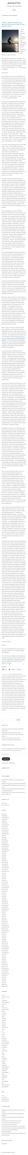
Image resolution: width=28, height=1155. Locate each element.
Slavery (3, 1074)
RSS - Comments (5, 805)
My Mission (11, 681)
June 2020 (4, 855)
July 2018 (4, 892)
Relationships (10, 683)
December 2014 (5, 968)
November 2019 (5, 867)
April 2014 (4, 982)
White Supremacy (6, 1084)
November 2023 (5, 817)
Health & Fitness (15, 679)
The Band (11, 706)
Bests (3, 688)
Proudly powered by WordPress (8, 1152)
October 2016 (5, 928)
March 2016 (4, 941)
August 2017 (4, 910)
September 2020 (5, 849)
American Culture (16, 674)
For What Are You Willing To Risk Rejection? (11, 739)
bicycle (6, 688)
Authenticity (4, 676)
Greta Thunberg (5, 694)
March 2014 (4, 984)
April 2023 (4, 821)
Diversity (4, 1020)
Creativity (24, 676)
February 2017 (5, 921)
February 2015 (5, 964)
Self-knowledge (5, 1072)
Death (3, 1016)
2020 (22, 685)
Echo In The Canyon (17, 690)
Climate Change (5, 1009)
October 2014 (5, 971)
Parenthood (17, 681)
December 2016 (5, 925)
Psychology (4, 683)
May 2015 (4, 959)
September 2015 (5, 952)
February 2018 (5, 901)
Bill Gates (10, 688)
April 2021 (4, 837)
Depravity (4, 1018)
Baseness (4, 1004)
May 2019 (4, 876)
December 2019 (5, 866)
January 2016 (4, 945)
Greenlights (21, 692)
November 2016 (5, 927)
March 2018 (4, 900)
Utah (9, 708)
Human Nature (5, 1043)
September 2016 (5, 930)
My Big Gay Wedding (6, 1131)
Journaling (21, 679)
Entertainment (9, 677)
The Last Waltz (16, 706)
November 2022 (5, 824)
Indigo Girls (19, 694)
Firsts (3, 692)
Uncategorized (5, 1081)
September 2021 (5, 833)
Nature (6, 701)
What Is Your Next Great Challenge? (10, 1129)
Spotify (6, 706)
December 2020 (5, 844)
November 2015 (5, 948)
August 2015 (4, 953)
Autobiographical (11, 676)
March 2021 (4, 839)
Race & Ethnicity (5, 1067)
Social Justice (10, 685)
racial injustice (5, 702)
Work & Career (5, 1086)
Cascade (20, 688)
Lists (3, 1052)
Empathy (4, 1025)
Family (14, 677)
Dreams (3, 677)
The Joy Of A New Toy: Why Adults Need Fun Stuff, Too (14, 1128)
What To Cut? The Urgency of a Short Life (11, 737)
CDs (23, 688)
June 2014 (4, 979)
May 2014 (4, 980)
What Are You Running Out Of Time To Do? (11, 732)
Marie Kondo (17, 697)
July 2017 (4, 912)
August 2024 (4, 815)
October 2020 (5, 848)
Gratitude (4, 679)
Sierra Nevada (14, 704)
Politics (21, 681)
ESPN (24, 690)
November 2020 (5, 846)
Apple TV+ (22, 686)
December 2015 (5, 946)
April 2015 (4, 961)
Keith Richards (10, 697)
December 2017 (5, 905)
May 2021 (4, 835)
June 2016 (4, 936)
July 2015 (4, 955)
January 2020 (4, 864)
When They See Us (15, 708)
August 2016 (4, 932)
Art (21, 674)
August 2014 (4, 975)
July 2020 (4, 853)
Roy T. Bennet (11, 702)
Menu (14, 9)
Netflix (9, 701)
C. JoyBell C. (15, 688)
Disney (11, 690)
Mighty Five (11, 699)
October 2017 (5, 907)
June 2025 (4, 814)
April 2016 (4, 939)
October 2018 (5, 889)
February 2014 (5, 986)
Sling (19, 704)
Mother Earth (17, 699)
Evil (2, 1031)
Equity (3, 1029)
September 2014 (5, 973)
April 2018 (4, 898)
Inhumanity (4, 1045)
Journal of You (14, 3)
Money (3, 1054)
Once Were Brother (16, 701)
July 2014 (4, 977)
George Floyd (8, 692)
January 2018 (4, 903)
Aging (3, 995)
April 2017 (4, 918)
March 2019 (4, 880)
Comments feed (5, 1099)
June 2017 (4, 914)
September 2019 (5, 871)
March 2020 (4, 860)
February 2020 (5, 862)
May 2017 (4, 916)
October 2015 (5, 950)
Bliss (17, 676)
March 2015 (4, 962)
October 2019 (5, 869)
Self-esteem (16, 683)
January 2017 (4, 923)
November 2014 (5, 970)
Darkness (4, 1014)
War (3, 1083)
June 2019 (4, 875)
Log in (3, 1095)
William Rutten (5, 792)
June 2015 (4, 957)
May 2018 (4, 896)
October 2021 (5, 831)
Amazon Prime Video (14, 686)
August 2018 (4, 891)
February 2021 (5, 840)
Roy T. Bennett (18, 702)
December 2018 (5, 885)
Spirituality (4, 1077)
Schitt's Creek (8, 704)
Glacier (12, 692)
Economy (4, 1023)
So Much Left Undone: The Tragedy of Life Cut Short (13, 1126)
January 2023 (4, 822)
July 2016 (4, 934)
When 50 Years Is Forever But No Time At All (11, 1120)
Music (7, 681)
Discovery (7, 690)
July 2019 (4, 873)
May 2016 (4, 937)
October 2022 (5, 826)
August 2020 (4, 851)
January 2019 (4, 883)
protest (22, 701)
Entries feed (4, 1097)
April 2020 (4, 858)
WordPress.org (5, 1101)
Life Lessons (4, 1050)
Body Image (4, 1007)
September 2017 (5, 909)
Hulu (15, 694)
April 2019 (4, 878)
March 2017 (4, 919)
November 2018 (5, 887)
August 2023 (4, 819)
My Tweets (4, 1143)
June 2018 (4, 894)
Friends (17, 677)
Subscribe (5, 759)
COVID (19, 676)
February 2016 (5, 943)
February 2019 (5, 882)
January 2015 (4, 966)
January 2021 (4, 842)
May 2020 (4, 857)
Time (14, 685)
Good (21, 677)
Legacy (3, 1049)
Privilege (4, 1063)
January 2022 (4, 828)
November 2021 (5, 830)
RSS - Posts (4, 803)
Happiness (8, 679)
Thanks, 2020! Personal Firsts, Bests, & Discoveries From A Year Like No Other (13, 24)
